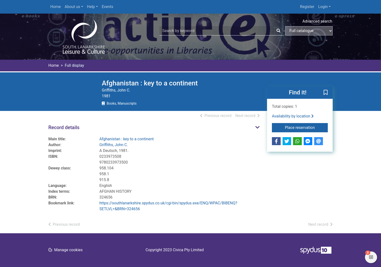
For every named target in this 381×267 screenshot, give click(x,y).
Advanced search (317, 21)
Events (107, 6)
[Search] (278, 30)
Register (307, 6)
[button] (325, 93)
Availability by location (293, 116)
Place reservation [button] (306, 127)
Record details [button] (63, 127)
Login (323, 6)
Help (91, 6)
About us (72, 6)
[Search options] (309, 30)
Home (55, 6)
